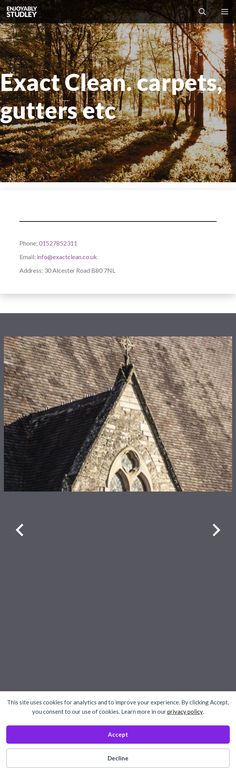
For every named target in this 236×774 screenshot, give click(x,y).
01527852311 (58, 243)
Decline (118, 758)
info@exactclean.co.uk (67, 256)
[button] (202, 11)
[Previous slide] (19, 530)
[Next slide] (216, 530)
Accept (118, 734)
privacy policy (185, 711)
